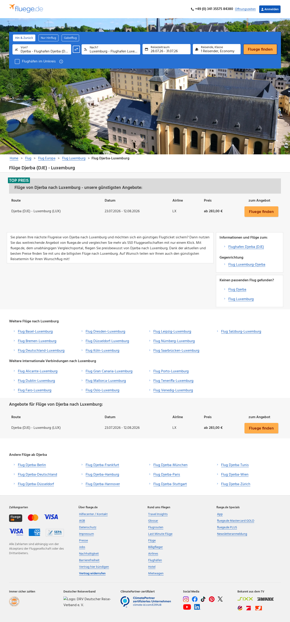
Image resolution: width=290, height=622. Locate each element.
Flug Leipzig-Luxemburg (172, 332)
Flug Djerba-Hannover (103, 484)
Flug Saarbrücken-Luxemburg (176, 351)
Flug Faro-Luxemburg (34, 390)
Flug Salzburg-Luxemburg (241, 332)
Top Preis (19, 180)
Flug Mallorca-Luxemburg (106, 381)
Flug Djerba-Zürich (235, 484)
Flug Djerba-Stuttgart (170, 484)
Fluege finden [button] (261, 212)
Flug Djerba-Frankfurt (102, 465)
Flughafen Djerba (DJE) (246, 247)
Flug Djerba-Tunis (235, 465)
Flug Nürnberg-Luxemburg (174, 341)
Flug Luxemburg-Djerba (246, 265)
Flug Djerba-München (170, 465)
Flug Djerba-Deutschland (37, 475)
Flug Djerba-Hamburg (102, 475)
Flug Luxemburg (241, 299)
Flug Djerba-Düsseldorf (36, 484)
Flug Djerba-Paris (166, 475)
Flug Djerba (237, 290)
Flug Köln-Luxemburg (102, 351)
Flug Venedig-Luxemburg (173, 390)
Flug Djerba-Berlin (32, 465)
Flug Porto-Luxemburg (171, 371)
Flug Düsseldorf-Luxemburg (107, 341)
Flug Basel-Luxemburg (35, 332)
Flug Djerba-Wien (235, 475)
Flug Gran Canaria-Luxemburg (109, 371)
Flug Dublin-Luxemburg (36, 381)
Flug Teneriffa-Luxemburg (173, 381)
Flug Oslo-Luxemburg (102, 390)
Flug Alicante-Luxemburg (38, 371)
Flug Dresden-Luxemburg (105, 332)
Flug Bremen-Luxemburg (37, 341)
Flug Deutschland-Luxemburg (41, 351)
